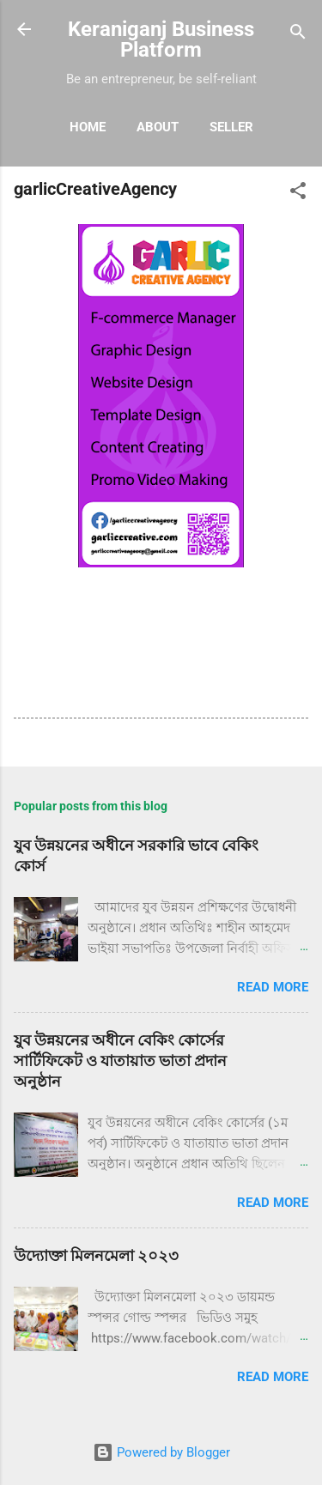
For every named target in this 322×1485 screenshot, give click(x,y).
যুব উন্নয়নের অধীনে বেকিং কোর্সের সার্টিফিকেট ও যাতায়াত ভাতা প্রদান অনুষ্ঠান (120, 1060)
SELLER (231, 127)
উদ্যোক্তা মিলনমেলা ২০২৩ (96, 1255)
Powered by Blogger (161, 1452)
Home (88, 127)
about (158, 127)
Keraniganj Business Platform (161, 39)
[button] (298, 193)
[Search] (298, 35)
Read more (272, 987)
